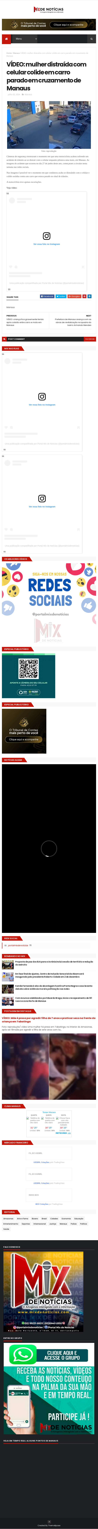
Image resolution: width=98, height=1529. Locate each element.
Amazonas (8, 1218)
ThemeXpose (54, 1525)
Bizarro (35, 1218)
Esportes (26, 1224)
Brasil (44, 1218)
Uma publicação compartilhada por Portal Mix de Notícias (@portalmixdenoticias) (46, 283)
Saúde (6, 1229)
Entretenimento (10, 1224)
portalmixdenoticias (18, 945)
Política (83, 1224)
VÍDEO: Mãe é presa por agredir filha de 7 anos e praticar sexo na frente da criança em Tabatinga (48, 1019)
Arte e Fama (22, 1218)
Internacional (40, 1224)
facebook (90, 339)
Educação (78, 1218)
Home (9, 53)
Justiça (52, 1224)
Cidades (54, 1218)
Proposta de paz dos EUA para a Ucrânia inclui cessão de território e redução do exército (54, 963)
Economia (66, 1218)
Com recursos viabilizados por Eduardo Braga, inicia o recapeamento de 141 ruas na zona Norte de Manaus (53, 1000)
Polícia (74, 1224)
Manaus (16, 53)
